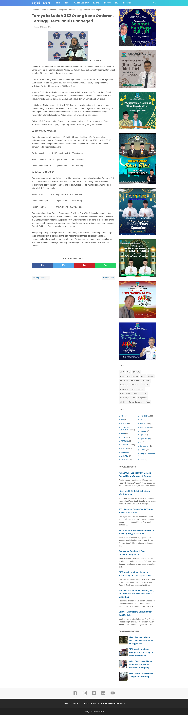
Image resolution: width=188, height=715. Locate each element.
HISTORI (146, 380)
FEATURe (124, 380)
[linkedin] (103, 694)
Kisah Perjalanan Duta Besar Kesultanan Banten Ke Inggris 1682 (141, 640)
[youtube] (112, 694)
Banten (96, 3)
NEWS (140, 389)
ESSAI (150, 376)
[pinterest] (84, 265)
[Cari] (154, 3)
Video (148, 402)
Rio (134, 398)
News (67, 3)
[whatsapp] (105, 265)
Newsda (136, 393)
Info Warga (124, 385)
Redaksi (127, 3)
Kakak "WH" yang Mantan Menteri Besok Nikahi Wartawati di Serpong (141, 664)
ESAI (143, 376)
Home (58, 3)
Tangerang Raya (81, 3)
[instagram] (84, 694)
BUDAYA (136, 372)
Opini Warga (124, 398)
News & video (125, 393)
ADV (122, 372)
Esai (117, 3)
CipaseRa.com (99, 712)
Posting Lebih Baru (40, 278)
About (65, 703)
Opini (144, 393)
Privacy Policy (90, 703)
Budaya (107, 3)
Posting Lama (108, 278)
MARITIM (135, 385)
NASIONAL (124, 389)
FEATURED (135, 380)
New (133, 389)
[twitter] (63, 265)
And (128, 372)
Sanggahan (142, 398)
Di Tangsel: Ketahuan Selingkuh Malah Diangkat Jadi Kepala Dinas (141, 652)
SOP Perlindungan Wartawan (113, 703)
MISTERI (145, 385)
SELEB (123, 402)
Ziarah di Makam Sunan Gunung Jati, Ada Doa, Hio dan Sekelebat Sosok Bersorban (136, 593)
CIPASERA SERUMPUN (129, 376)
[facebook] (42, 265)
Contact (76, 703)
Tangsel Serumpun (135, 402)
